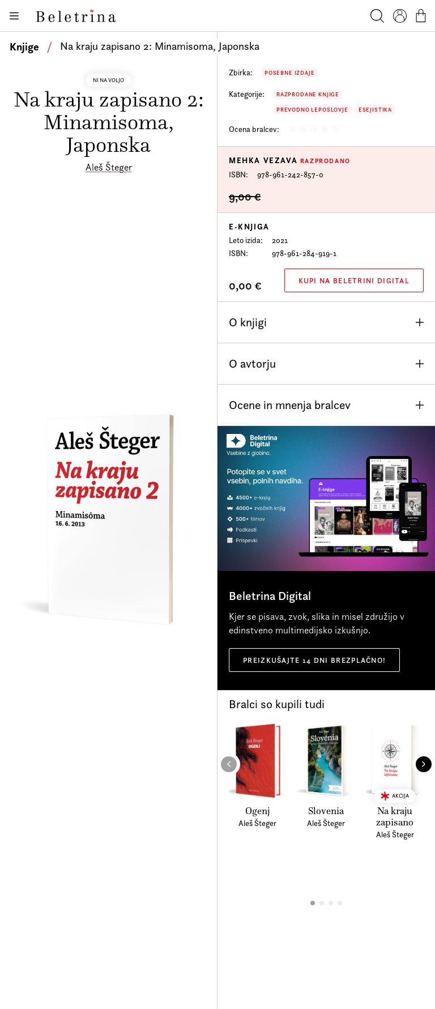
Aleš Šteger (109, 167)
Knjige (24, 46)
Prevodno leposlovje (312, 109)
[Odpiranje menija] (14, 16)
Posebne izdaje (290, 72)
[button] (312, 903)
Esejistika (375, 109)
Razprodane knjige (307, 94)
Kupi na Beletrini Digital (354, 280)
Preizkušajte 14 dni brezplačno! (314, 660)
